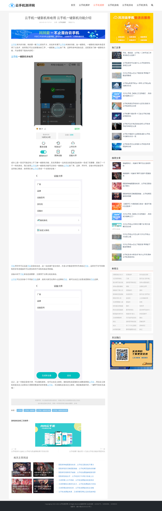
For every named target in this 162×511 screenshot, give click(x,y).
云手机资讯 (142, 5)
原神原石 (142, 325)
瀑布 (140, 290)
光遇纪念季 (143, 286)
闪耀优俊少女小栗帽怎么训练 (118, 275)
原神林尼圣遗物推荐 (118, 294)
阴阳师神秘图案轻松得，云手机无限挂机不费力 (76, 465)
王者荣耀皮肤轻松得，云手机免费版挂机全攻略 (76, 488)
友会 (114, 325)
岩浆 (140, 302)
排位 (114, 321)
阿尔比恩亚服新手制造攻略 (118, 310)
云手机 (19, 410)
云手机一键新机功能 (43, 410)
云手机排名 (127, 5)
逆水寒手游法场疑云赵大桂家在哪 (118, 283)
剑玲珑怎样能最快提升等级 (118, 306)
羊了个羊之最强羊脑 (131, 326)
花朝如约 (129, 290)
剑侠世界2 (129, 294)
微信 (140, 318)
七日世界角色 (117, 278)
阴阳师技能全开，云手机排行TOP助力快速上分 (76, 476)
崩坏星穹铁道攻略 (131, 322)
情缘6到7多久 (130, 314)
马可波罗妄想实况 (131, 318)
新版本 (128, 302)
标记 (140, 329)
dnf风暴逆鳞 (117, 329)
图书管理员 (129, 310)
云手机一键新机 (29, 410)
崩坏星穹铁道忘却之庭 (131, 283)
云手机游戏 (113, 5)
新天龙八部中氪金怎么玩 (144, 279)
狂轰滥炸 (129, 274)
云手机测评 (84, 5)
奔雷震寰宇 (143, 314)
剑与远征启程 (143, 274)
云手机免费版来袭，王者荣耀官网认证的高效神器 (77, 492)
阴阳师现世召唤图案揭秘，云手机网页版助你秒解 (77, 468)
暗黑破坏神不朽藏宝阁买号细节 (118, 314)
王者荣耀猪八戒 (118, 302)
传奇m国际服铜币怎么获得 (118, 287)
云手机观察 (98, 5)
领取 (127, 286)
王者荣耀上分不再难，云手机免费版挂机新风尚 (76, 480)
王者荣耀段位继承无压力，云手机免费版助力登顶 (77, 484)
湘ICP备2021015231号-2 (83, 506)
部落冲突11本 (117, 298)
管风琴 (141, 306)
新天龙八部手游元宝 (144, 294)
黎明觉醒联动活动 (131, 330)
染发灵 (128, 298)
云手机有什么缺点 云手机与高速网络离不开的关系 (30, 451)
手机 (15, 45)
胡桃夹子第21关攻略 (118, 290)
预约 (127, 306)
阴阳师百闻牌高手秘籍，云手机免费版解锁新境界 (77, 472)
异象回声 (142, 321)
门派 (127, 278)
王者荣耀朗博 (117, 318)
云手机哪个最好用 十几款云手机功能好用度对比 (87, 451)
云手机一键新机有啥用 (60, 410)
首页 (73, 5)
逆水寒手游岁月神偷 (144, 310)
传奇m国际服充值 (144, 283)
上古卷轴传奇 (143, 298)
